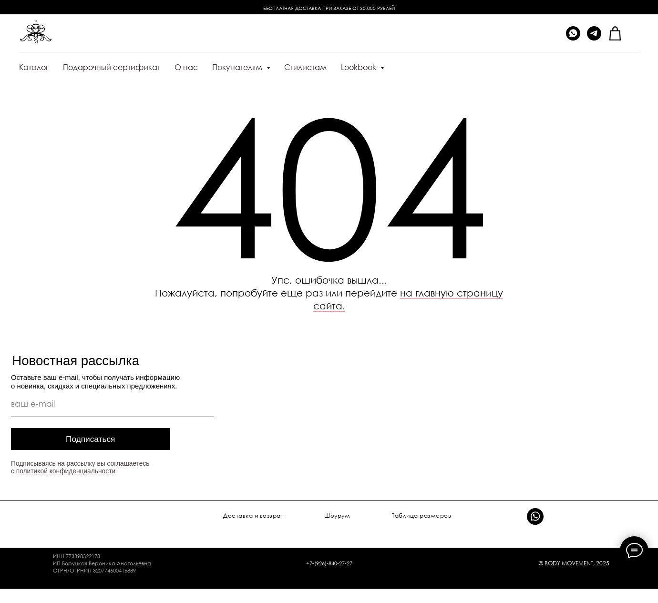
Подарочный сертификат (111, 67)
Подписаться (90, 439)
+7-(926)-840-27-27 (329, 563)
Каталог (34, 67)
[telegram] (594, 33)
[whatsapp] (573, 33)
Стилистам (305, 67)
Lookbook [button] (359, 67)
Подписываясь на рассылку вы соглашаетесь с (80, 467)
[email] (112, 404)
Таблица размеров (421, 515)
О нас (186, 67)
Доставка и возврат (253, 515)
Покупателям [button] (238, 67)
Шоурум (337, 515)
